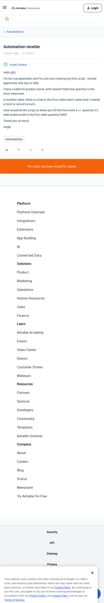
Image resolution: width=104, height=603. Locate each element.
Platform (23, 203)
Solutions (24, 263)
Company (24, 444)
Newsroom (25, 487)
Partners (23, 392)
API (52, 543)
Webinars (24, 375)
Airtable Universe (29, 436)
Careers (22, 461)
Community (25, 418)
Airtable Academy (30, 332)
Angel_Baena (18, 65)
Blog (20, 470)
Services (23, 401)
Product (23, 272)
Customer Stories (30, 367)
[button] (4, 9)
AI (18, 246)
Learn (21, 323)
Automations (15, 32)
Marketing (24, 281)
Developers (25, 410)
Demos (22, 358)
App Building (26, 238)
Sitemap (52, 553)
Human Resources (31, 298)
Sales (21, 307)
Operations (25, 289)
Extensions (25, 229)
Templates (25, 427)
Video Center (26, 349)
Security (52, 532)
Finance (23, 315)
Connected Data (29, 255)
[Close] (92, 577)
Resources (25, 384)
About (21, 453)
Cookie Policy (63, 592)
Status (22, 478)
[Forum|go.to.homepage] (26, 8)
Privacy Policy (38, 600)
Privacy (52, 564)
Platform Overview (31, 212)
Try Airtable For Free (32, 496)
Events (22, 341)
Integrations (26, 220)
